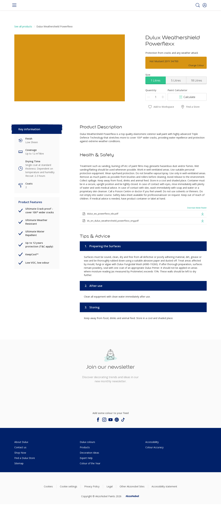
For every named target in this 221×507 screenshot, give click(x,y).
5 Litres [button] (176, 80)
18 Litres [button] (196, 80)
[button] (205, 5)
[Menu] (14, 5)
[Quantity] (155, 97)
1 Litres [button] (155, 80)
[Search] (198, 5)
